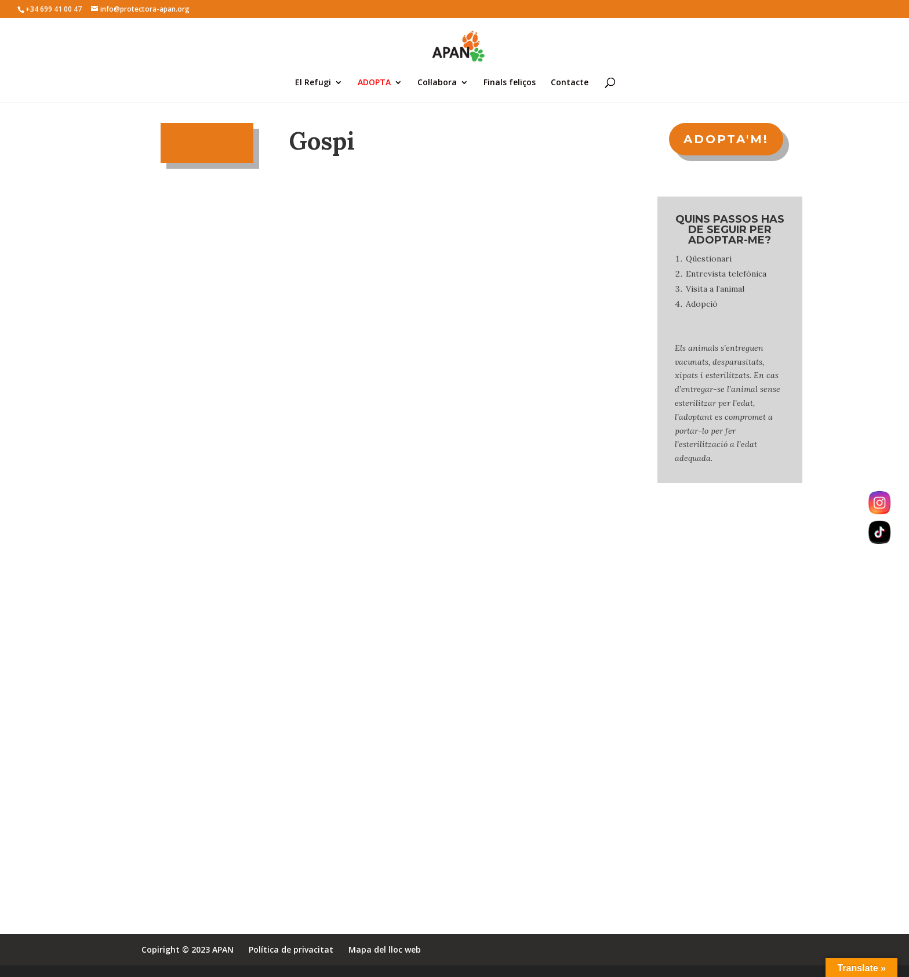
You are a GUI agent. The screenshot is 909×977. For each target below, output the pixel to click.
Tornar (207, 143)
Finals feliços (509, 83)
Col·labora (437, 83)
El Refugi (313, 83)
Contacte (569, 83)
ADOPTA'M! (726, 139)
